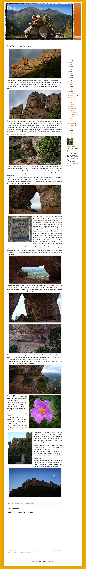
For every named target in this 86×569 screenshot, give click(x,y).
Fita (11, 8)
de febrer (72, 125)
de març (72, 123)
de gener (72, 128)
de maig (72, 108)
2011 (69, 133)
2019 (69, 77)
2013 (69, 91)
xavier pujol (71, 146)
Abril (71, 118)
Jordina (71, 116)
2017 (69, 82)
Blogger (52, 561)
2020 (69, 75)
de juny (72, 106)
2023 (69, 69)
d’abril (71, 110)
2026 (69, 62)
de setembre (73, 99)
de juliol (72, 104)
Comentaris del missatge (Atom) (23, 552)
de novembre (73, 95)
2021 (69, 73)
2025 (69, 64)
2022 (69, 71)
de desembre (73, 93)
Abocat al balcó (73, 120)
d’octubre (72, 97)
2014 (69, 89)
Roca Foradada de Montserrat (74, 113)
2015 (69, 86)
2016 (69, 84)
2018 (69, 80)
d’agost (72, 102)
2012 (69, 130)
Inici (34, 550)
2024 (69, 66)
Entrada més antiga (56, 550)
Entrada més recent (12, 550)
